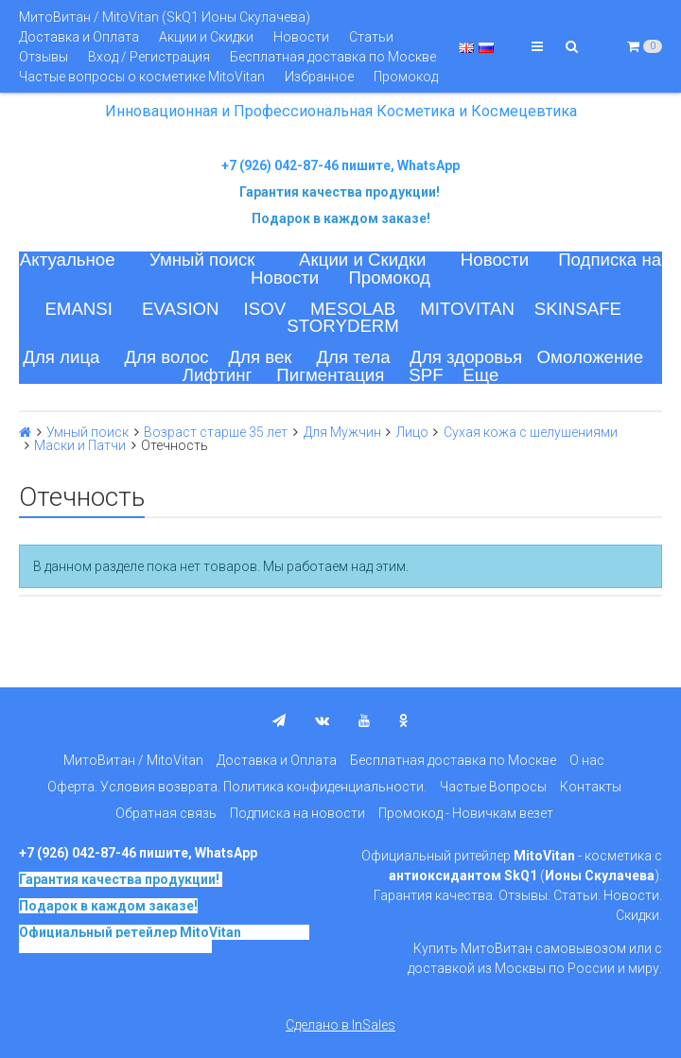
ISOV (265, 309)
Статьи (371, 36)
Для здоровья (466, 357)
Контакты (590, 786)
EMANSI (78, 309)
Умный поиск (202, 259)
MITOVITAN (467, 309)
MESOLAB (352, 309)
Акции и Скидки (206, 36)
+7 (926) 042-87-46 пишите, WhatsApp (340, 165)
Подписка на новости (297, 813)
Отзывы (43, 56)
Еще (480, 375)
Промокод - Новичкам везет (465, 813)
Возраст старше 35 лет (216, 432)
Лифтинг (218, 375)
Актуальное (67, 259)
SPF (426, 375)
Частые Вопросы (493, 786)
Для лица (61, 357)
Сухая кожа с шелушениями (531, 432)
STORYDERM (343, 326)
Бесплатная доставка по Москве (333, 56)
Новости (301, 36)
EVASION (180, 309)
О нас (586, 760)
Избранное (319, 76)
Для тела (353, 357)
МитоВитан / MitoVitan (133, 760)
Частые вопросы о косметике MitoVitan (142, 76)
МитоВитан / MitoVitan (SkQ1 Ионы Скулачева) (164, 17)
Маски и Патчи (80, 445)
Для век (259, 357)
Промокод (406, 76)
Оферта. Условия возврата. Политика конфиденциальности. (237, 786)
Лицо (412, 432)
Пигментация (330, 375)
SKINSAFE (577, 309)
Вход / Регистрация (149, 56)
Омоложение (590, 357)
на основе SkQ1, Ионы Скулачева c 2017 (164, 939)
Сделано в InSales (340, 1024)
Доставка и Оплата (79, 36)
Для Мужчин (342, 432)
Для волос (166, 357)
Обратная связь (166, 813)
